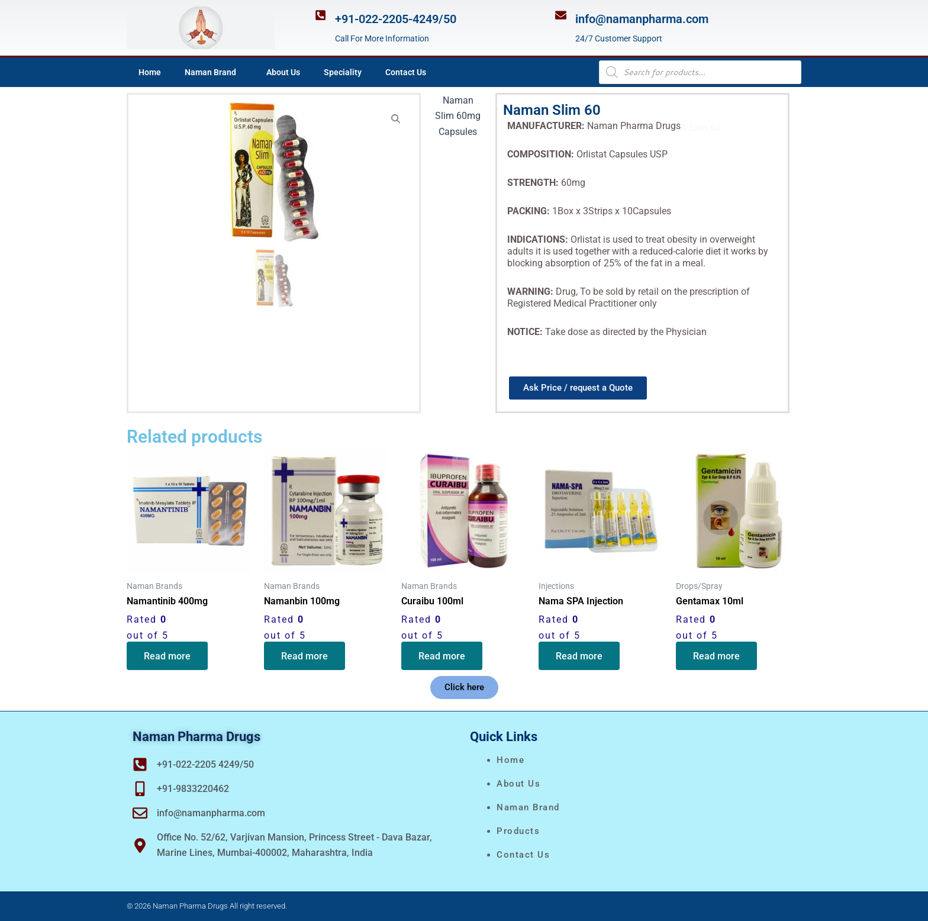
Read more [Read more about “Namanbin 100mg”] (305, 656)
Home (149, 72)
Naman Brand (214, 72)
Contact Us (405, 72)
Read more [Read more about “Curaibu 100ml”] (442, 656)
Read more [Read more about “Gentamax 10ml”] (717, 656)
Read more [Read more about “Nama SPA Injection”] (579, 656)
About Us (283, 72)
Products (518, 831)
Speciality (343, 72)
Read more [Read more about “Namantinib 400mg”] (167, 656)
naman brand (528, 807)
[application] (241, 72)
